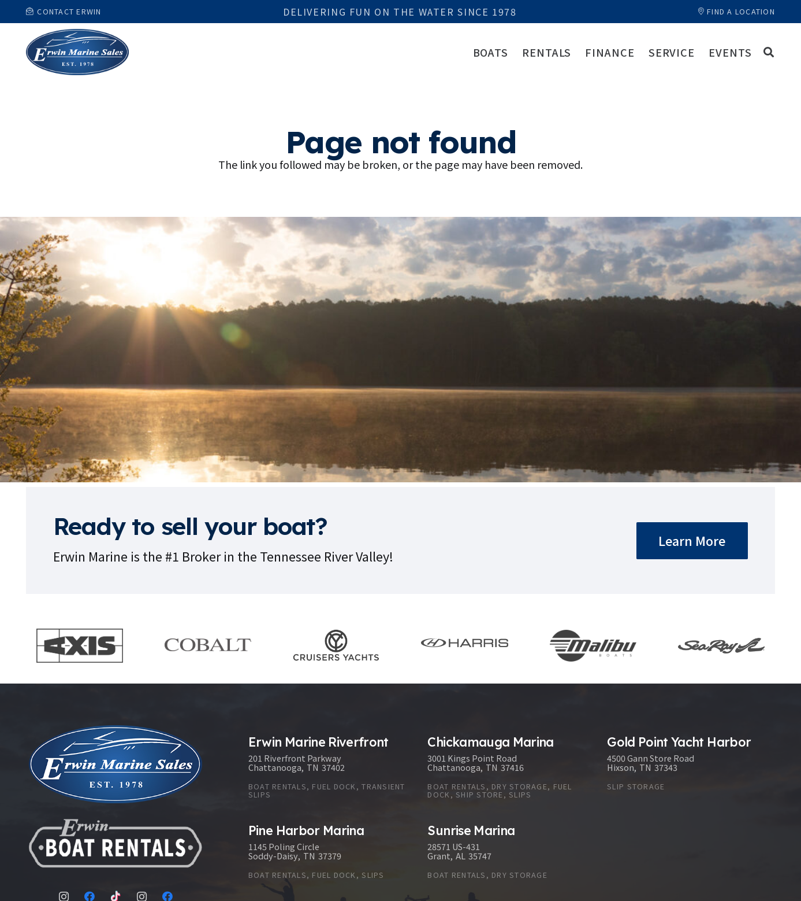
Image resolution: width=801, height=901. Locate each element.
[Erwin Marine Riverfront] (326, 769)
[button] (768, 52)
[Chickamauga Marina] (505, 769)
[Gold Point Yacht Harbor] (685, 769)
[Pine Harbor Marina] (326, 854)
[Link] (77, 52)
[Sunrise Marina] (505, 854)
